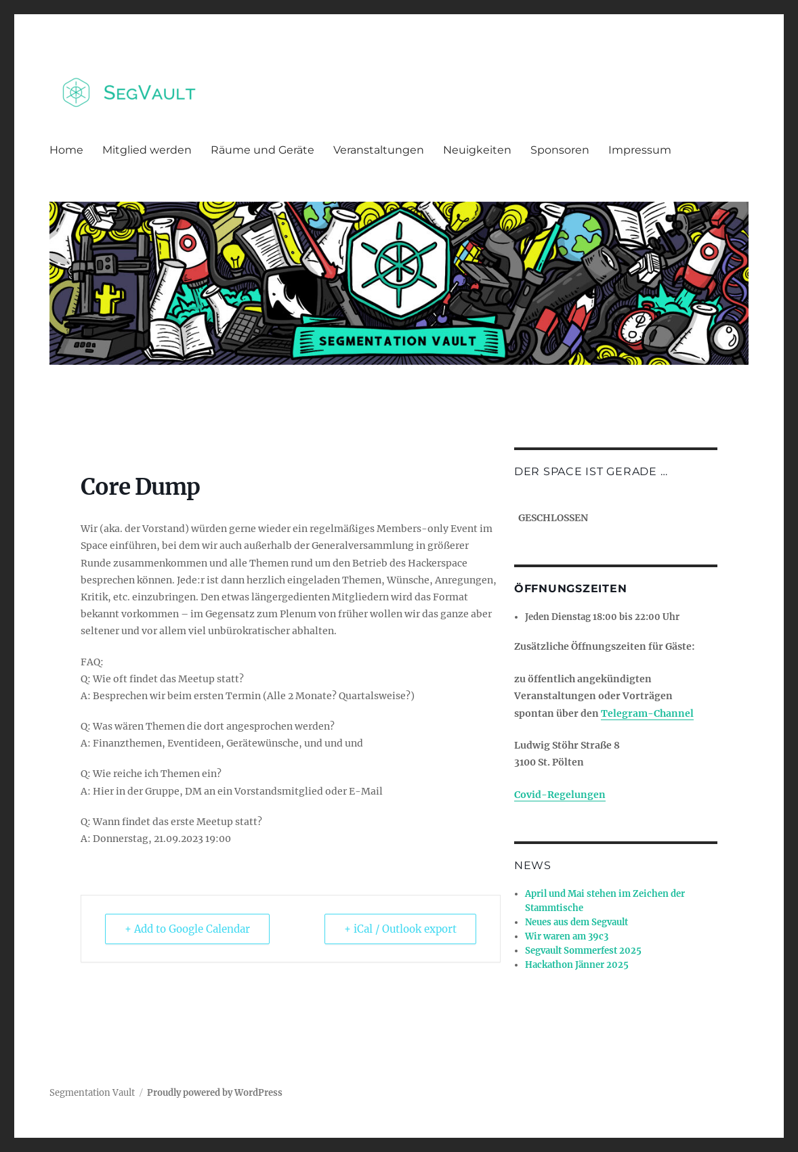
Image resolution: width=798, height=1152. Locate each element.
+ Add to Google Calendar (187, 929)
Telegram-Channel (647, 713)
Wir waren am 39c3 (566, 936)
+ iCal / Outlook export (400, 929)
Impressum (639, 149)
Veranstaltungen (378, 149)
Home (66, 149)
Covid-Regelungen (560, 795)
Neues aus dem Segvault (576, 922)
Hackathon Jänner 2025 (577, 965)
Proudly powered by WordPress (214, 1093)
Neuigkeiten (477, 149)
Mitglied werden (147, 149)
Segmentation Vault (92, 1093)
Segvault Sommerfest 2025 (583, 950)
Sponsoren (559, 149)
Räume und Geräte (262, 149)
